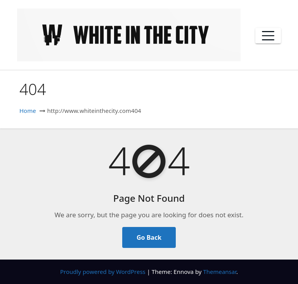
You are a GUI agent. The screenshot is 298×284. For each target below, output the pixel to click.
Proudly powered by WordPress (103, 271)
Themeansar (219, 271)
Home (27, 110)
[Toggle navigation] (268, 35)
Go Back (149, 237)
